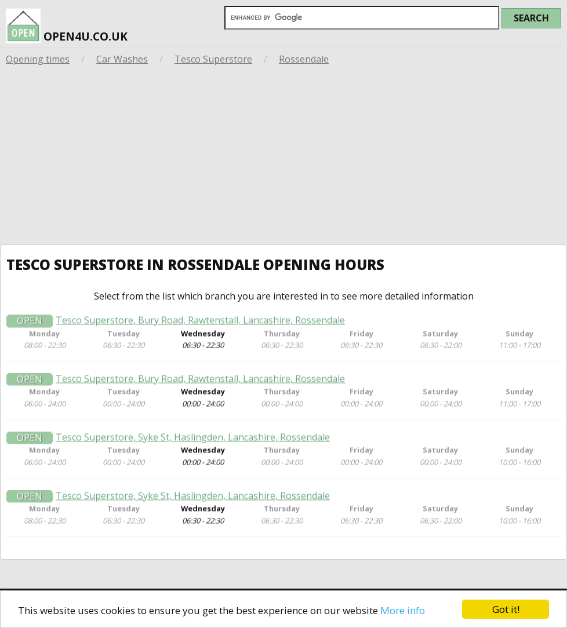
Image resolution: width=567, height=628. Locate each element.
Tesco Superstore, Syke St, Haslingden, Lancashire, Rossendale (193, 439)
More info (402, 610)
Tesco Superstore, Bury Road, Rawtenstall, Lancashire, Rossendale (200, 322)
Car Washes (122, 59)
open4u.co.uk (67, 23)
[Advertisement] (283, 157)
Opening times (38, 59)
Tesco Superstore (213, 59)
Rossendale (304, 59)
